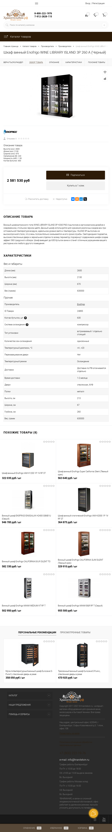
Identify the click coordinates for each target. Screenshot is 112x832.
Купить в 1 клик (75, 185)
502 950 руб (28, 612)
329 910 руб (84, 568)
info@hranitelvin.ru (78, 759)
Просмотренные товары (75, 632)
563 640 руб (84, 479)
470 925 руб (67, 677)
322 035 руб (28, 479)
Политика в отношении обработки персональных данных (76, 743)
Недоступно (59, 199)
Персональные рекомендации (37, 632)
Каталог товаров (17, 36)
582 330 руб (28, 568)
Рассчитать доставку (37, 199)
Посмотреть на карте (69, 733)
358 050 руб (15, 677)
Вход (87, 3)
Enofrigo (81, 304)
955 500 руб (84, 612)
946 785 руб (28, 524)
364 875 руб (84, 524)
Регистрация (98, 3)
